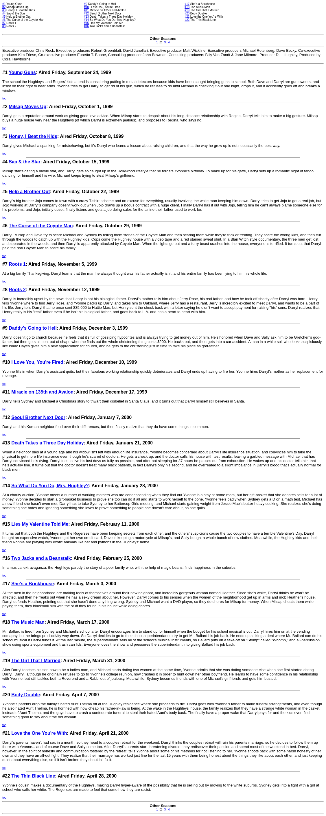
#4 (3, 13)
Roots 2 (17, 289)
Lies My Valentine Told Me (39, 524)
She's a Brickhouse (32, 583)
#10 (86, 7)
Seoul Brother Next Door (38, 417)
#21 (187, 16)
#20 (187, 13)
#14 (86, 19)
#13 (86, 16)
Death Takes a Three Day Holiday (47, 442)
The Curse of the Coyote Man (41, 225)
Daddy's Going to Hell (33, 328)
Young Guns (22, 72)
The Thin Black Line (33, 775)
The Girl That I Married (35, 660)
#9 (85, 3)
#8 (3, 26)
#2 (3, 7)
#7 (3, 23)
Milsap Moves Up (27, 106)
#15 (86, 23)
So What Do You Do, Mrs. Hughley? (50, 485)
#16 (86, 26)
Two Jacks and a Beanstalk (41, 558)
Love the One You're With (39, 733)
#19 (187, 10)
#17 (187, 3)
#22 (187, 19)
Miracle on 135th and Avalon (42, 391)
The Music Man (28, 622)
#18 (187, 7)
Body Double (25, 694)
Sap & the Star (24, 161)
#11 (86, 10)
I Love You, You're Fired (37, 362)
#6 (3, 19)
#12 (86, 13)
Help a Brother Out (29, 191)
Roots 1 (17, 264)
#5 (3, 16)
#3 (3, 10)
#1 (3, 3)
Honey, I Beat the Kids (33, 136)
